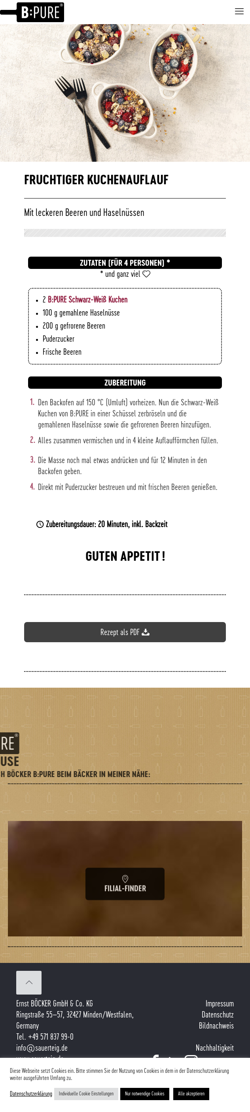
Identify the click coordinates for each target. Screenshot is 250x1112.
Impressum (220, 1004)
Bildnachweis (216, 1026)
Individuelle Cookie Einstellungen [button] (86, 1094)
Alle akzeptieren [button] (191, 1094)
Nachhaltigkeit (215, 1048)
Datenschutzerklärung (31, 1094)
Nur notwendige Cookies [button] (145, 1094)
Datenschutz (218, 1015)
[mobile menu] (239, 12)
